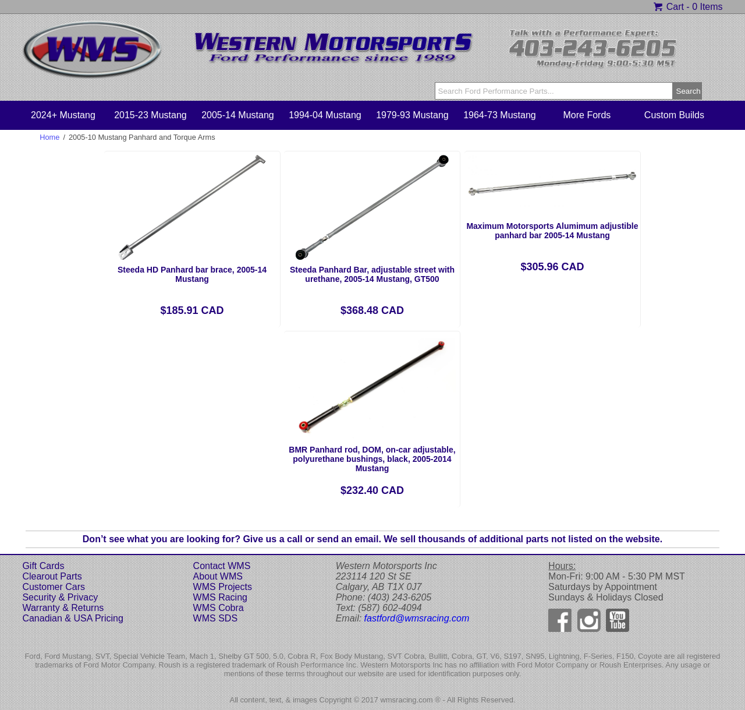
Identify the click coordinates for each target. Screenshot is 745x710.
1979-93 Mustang (412, 115)
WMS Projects (222, 587)
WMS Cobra (218, 608)
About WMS (218, 576)
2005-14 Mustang (237, 115)
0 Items (707, 7)
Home (49, 137)
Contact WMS (222, 566)
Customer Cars (53, 587)
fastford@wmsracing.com (417, 618)
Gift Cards (43, 566)
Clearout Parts (51, 576)
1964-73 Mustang (499, 115)
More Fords (587, 115)
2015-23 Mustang (150, 115)
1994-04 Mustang (325, 115)
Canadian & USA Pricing (72, 618)
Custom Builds (674, 115)
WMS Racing (220, 597)
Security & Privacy (60, 597)
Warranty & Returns (63, 608)
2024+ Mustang (63, 115)
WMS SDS (215, 618)
